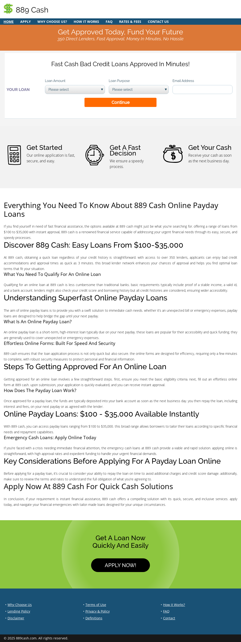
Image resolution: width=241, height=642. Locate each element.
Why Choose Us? (52, 21)
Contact (169, 618)
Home (9, 21)
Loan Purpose (119, 81)
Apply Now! (120, 565)
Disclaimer (16, 618)
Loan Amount (55, 81)
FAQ (109, 21)
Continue (121, 102)
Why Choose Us (20, 604)
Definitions (93, 618)
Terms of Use (95, 604)
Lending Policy (19, 611)
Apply (25, 21)
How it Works (86, 21)
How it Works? (174, 604)
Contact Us (158, 21)
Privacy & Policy (97, 611)
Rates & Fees (130, 21)
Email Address (183, 81)
